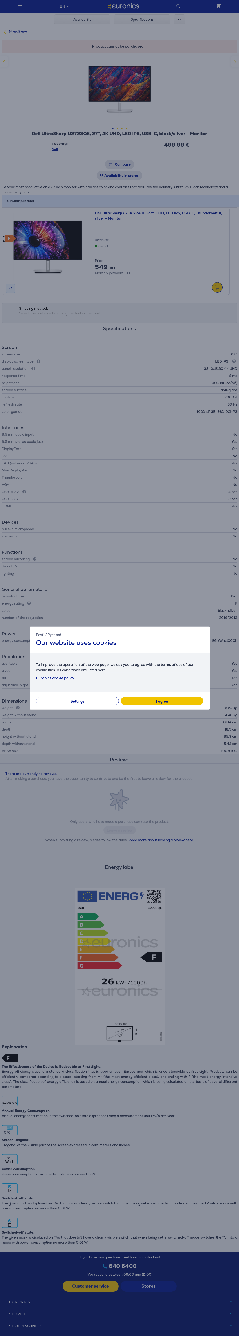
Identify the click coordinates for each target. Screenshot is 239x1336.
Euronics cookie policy (55, 677)
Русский (54, 635)
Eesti (40, 635)
